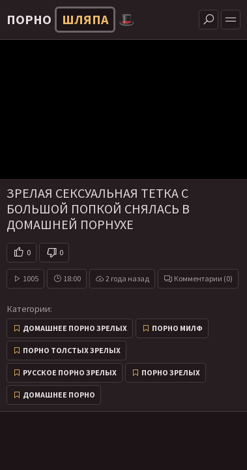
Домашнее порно (59, 395)
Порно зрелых (170, 372)
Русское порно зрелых (70, 372)
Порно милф (177, 328)
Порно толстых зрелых (72, 350)
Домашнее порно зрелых (75, 328)
